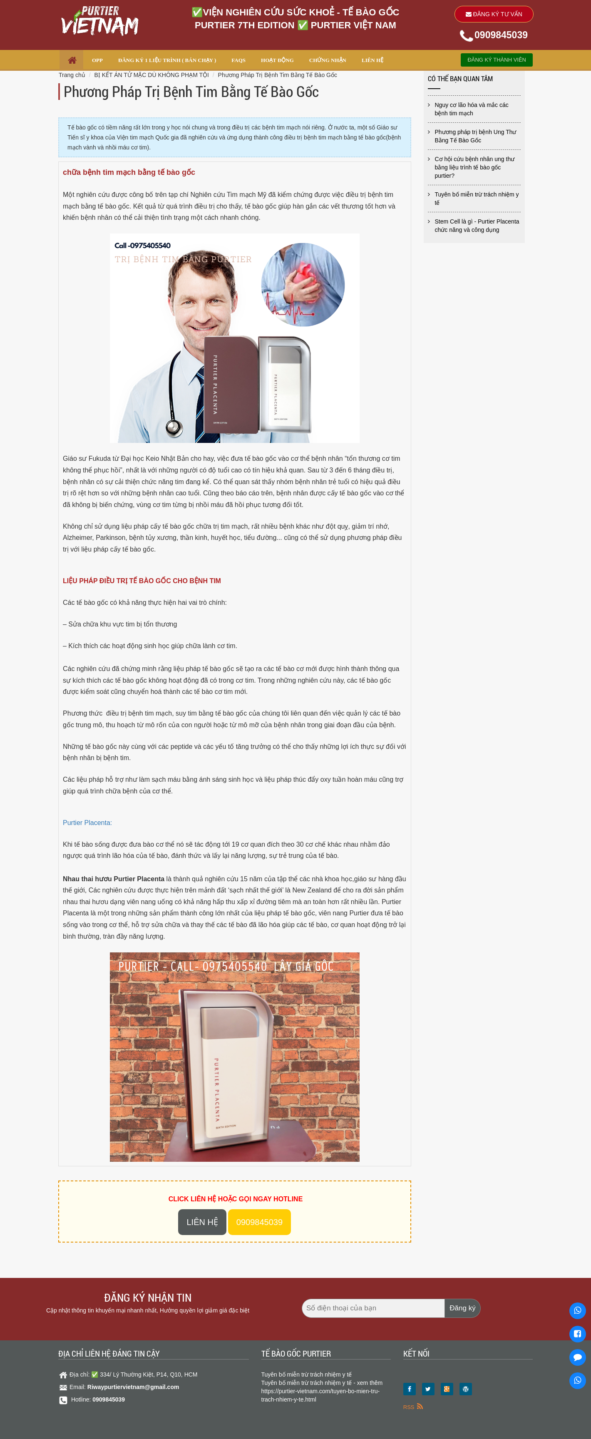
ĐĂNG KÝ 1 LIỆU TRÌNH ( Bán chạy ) (167, 60)
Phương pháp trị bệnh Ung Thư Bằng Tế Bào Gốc (476, 136)
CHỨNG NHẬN (327, 60)
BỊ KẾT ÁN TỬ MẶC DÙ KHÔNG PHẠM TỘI (151, 75)
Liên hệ (202, 1222)
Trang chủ (72, 75)
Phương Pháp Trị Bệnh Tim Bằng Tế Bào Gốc (277, 75)
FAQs (238, 60)
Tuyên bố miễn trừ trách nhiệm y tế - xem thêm (322, 1382)
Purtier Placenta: (87, 822)
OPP (97, 60)
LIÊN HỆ (372, 60)
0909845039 (501, 35)
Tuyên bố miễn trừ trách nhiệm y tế (477, 198)
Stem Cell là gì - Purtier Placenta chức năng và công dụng (477, 225)
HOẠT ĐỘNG (277, 60)
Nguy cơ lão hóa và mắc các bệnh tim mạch (472, 109)
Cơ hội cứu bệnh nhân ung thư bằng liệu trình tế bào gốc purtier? (475, 167)
